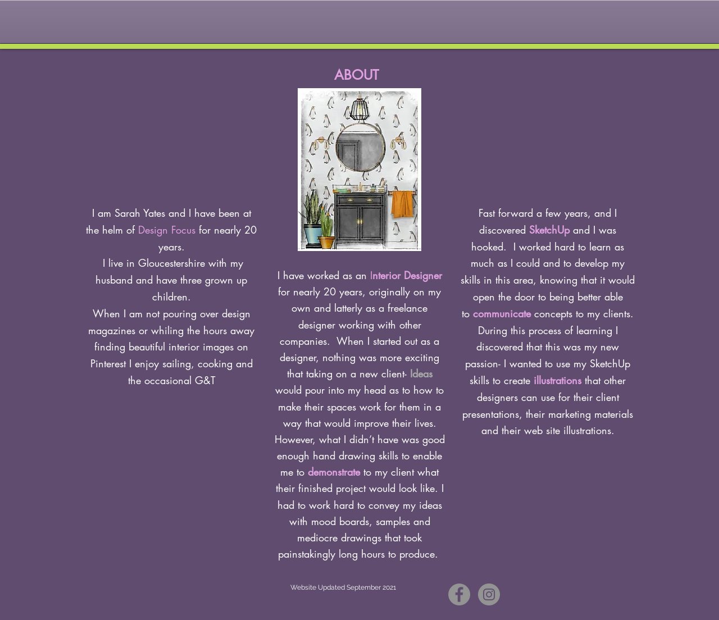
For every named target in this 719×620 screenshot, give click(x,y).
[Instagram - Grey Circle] (489, 594)
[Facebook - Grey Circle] (459, 594)
